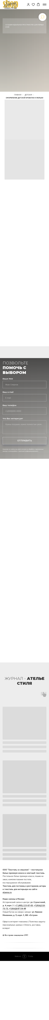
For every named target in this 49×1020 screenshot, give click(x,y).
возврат (6, 928)
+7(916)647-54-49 (17, 908)
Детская (28, 95)
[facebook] (39, 935)
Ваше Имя (8, 379)
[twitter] (44, 935)
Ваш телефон (9, 405)
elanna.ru (7, 892)
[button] (28, 4)
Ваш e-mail (8, 392)
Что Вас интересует (13, 418)
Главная (17, 95)
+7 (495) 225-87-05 (24, 905)
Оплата (27, 924)
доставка (36, 924)
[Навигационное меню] (44, 4)
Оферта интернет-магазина (15, 921)
